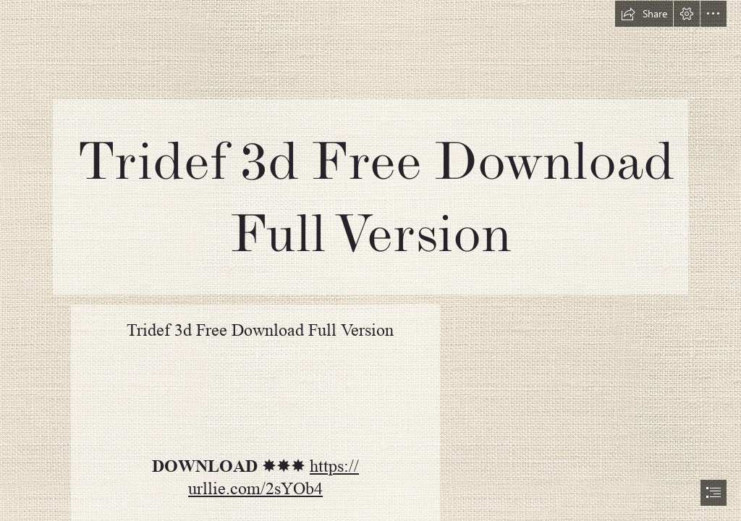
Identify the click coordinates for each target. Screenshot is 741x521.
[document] (370, 260)
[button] (644, 14)
